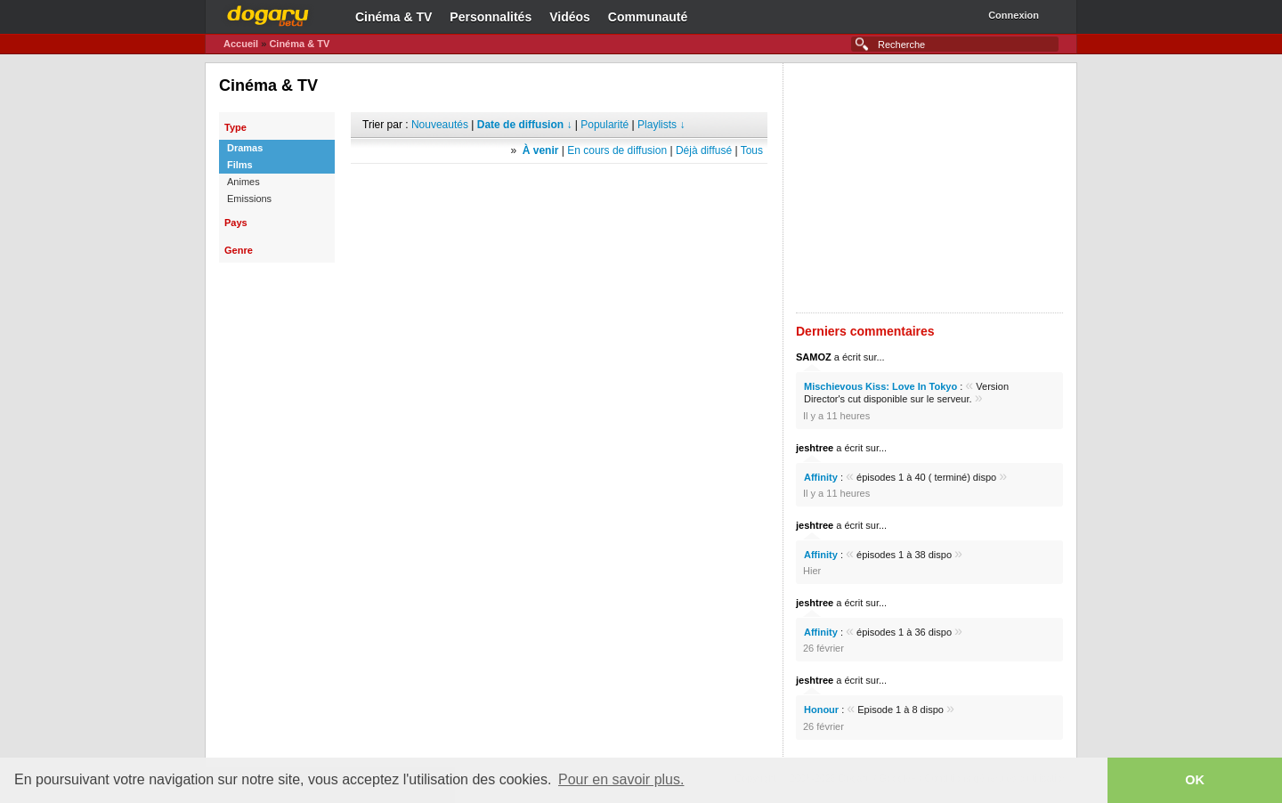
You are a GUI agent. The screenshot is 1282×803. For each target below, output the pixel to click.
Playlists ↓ (661, 124)
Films (240, 164)
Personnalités (490, 17)
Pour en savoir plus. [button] (621, 779)
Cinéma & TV (393, 17)
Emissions (249, 198)
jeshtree (814, 447)
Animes (243, 181)
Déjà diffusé (704, 150)
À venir (541, 150)
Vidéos (569, 17)
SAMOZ (814, 357)
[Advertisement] (559, 190)
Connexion (1013, 15)
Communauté (647, 17)
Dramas (245, 147)
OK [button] (1195, 780)
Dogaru (268, 13)
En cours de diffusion (617, 150)
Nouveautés (439, 124)
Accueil (240, 43)
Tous (752, 150)
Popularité (604, 124)
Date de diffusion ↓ (524, 124)
